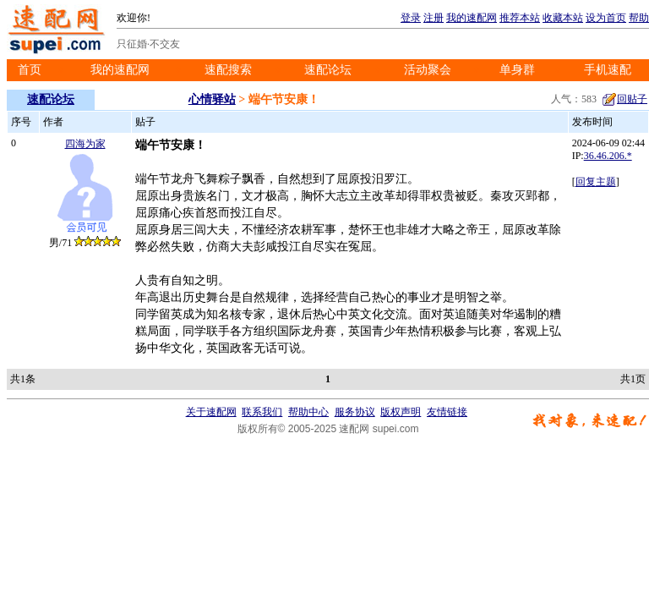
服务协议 (355, 412)
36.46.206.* (608, 156)
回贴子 (624, 99)
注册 (433, 18)
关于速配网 (211, 412)
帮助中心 (308, 412)
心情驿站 (212, 99)
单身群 (517, 69)
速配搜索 (228, 69)
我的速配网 (471, 18)
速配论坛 (328, 69)
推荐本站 (519, 18)
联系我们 (262, 412)
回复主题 (595, 182)
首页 (29, 69)
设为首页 (606, 18)
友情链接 (447, 412)
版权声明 (400, 412)
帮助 (639, 18)
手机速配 (607, 69)
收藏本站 (563, 18)
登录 (411, 18)
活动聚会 (427, 69)
